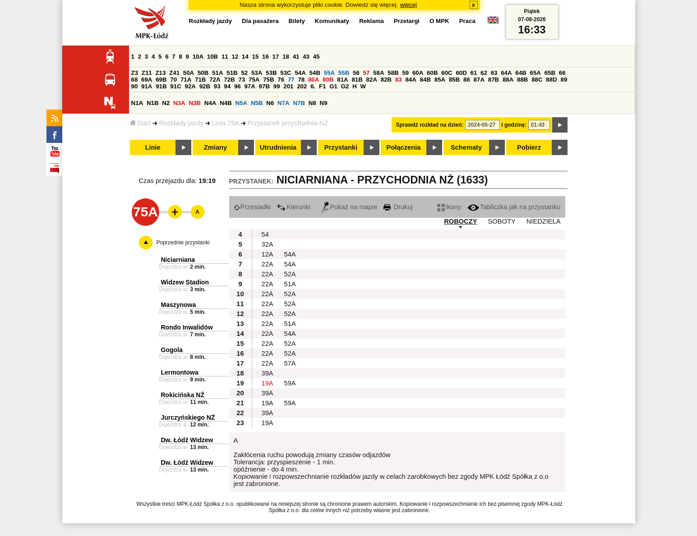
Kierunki (293, 207)
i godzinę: (513, 125)
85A (439, 79)
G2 (345, 86)
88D (551, 79)
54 (265, 234)
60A (417, 72)
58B (393, 72)
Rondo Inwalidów (187, 327)
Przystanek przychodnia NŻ (287, 123)
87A (479, 79)
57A (290, 363)
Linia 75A (225, 123)
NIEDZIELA (543, 221)
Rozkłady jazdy (181, 123)
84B (425, 79)
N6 (270, 103)
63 (494, 72)
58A (378, 72)
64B (520, 72)
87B (493, 79)
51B (231, 72)
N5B (257, 103)
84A (410, 79)
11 (225, 56)
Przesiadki (252, 207)
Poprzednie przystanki (183, 242)
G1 (333, 86)
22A (267, 264)
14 (245, 56)
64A (506, 72)
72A (214, 79)
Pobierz (529, 147)
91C (175, 86)
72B (229, 79)
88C (536, 79)
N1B (153, 103)
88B (522, 79)
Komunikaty (332, 21)
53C (285, 72)
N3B (195, 103)
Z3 (134, 72)
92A (190, 86)
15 (255, 56)
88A (508, 79)
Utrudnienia (278, 147)
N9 (324, 103)
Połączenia (404, 147)
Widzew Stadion (185, 282)
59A (290, 383)
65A (535, 72)
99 (276, 86)
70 (173, 79)
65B (550, 72)
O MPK (439, 21)
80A (313, 79)
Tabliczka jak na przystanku (513, 207)
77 (291, 79)
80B (328, 79)
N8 (312, 103)
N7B (299, 103)
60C (446, 72)
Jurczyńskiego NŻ (188, 417)
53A (256, 72)
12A (267, 254)
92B (204, 86)
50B (203, 72)
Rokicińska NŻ (182, 395)
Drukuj (397, 207)
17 (275, 56)
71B (200, 79)
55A (329, 72)
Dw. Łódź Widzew (187, 440)
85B (454, 79)
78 (301, 79)
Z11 (147, 72)
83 (398, 79)
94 (227, 86)
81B (356, 79)
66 (562, 72)
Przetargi (407, 21)
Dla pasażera (260, 21)
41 (296, 56)
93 (217, 86)
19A (267, 383)
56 (356, 72)
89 (564, 79)
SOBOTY (502, 221)
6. (312, 86)
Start (140, 123)
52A (290, 274)
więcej (408, 4)
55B (343, 72)
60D (461, 72)
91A (146, 86)
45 (316, 56)
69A (146, 79)
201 (288, 86)
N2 (166, 103)
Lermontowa (179, 372)
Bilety (297, 21)
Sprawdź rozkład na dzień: (430, 125)
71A (185, 79)
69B (161, 79)
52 (244, 72)
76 (280, 79)
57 (366, 72)
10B (212, 56)
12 (234, 56)
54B (314, 72)
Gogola (172, 349)
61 (474, 72)
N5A (241, 103)
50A (188, 72)
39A (267, 373)
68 (134, 79)
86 (466, 79)
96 (237, 86)
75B (268, 79)
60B (432, 72)
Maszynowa (178, 304)
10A (198, 56)
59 (405, 72)
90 (134, 86)
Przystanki (340, 147)
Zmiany (215, 147)
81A (342, 79)
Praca (467, 21)
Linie (152, 147)
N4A (210, 103)
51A (217, 72)
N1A (137, 103)
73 (242, 79)
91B (161, 86)
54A (300, 72)
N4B (226, 103)
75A (254, 79)
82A (371, 79)
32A (267, 244)
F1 (322, 86)
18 (285, 56)
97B (264, 86)
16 (265, 56)
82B (386, 79)
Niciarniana (178, 259)
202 (302, 86)
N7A (283, 103)
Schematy (466, 147)
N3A (179, 103)
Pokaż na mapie (349, 207)
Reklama (371, 21)
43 (306, 56)
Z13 (160, 72)
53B (271, 72)
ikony (449, 207)
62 (483, 72)
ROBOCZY (460, 221)
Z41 (174, 72)
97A (249, 86)
